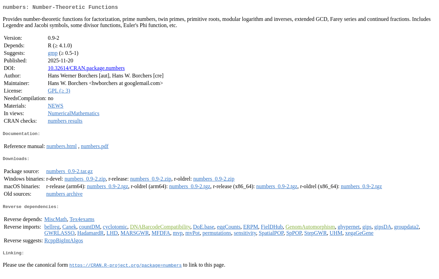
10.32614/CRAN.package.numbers (86, 69)
